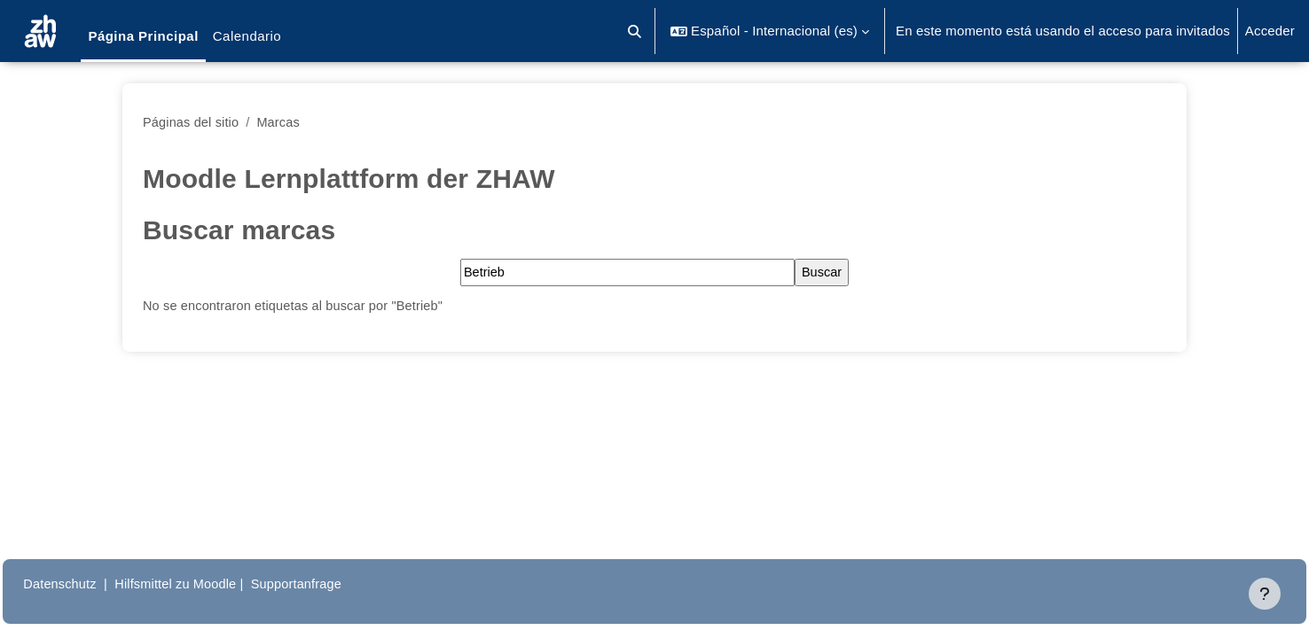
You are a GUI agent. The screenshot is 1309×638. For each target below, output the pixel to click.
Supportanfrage (345, 583)
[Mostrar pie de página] (1265, 594)
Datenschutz (100, 583)
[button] (635, 31)
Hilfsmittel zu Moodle (221, 583)
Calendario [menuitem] (247, 35)
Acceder (1270, 30)
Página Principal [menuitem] (143, 35)
